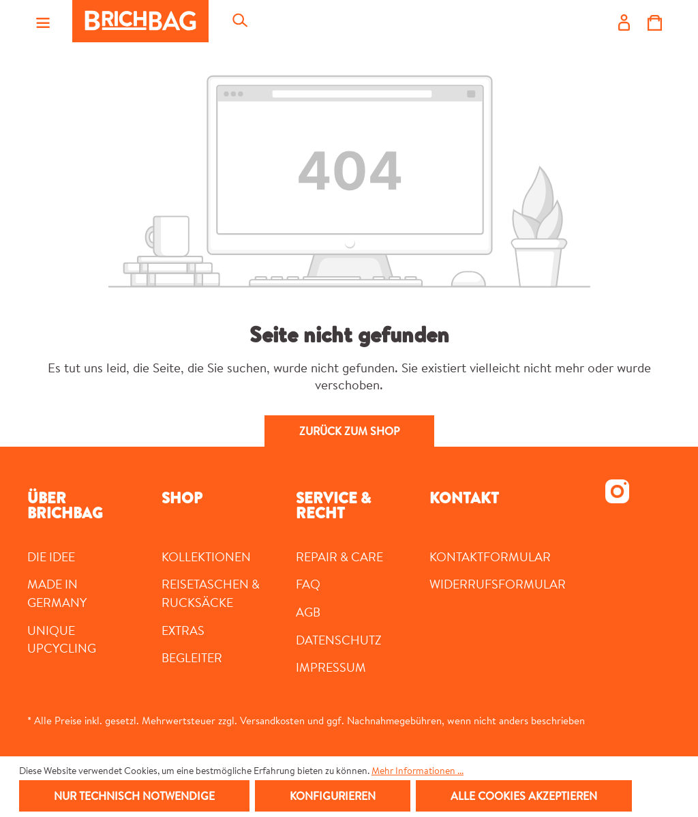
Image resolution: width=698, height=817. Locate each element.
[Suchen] (239, 21)
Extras (183, 630)
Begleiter (192, 657)
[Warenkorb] (655, 21)
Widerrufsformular (497, 584)
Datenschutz (339, 640)
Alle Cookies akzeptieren (524, 795)
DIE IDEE (51, 556)
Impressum (331, 667)
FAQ (308, 584)
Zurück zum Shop (349, 431)
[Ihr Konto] (624, 21)
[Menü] (43, 21)
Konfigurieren (333, 795)
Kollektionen (206, 556)
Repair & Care (339, 556)
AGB (308, 612)
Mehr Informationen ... (417, 770)
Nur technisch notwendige (134, 795)
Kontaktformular (490, 556)
